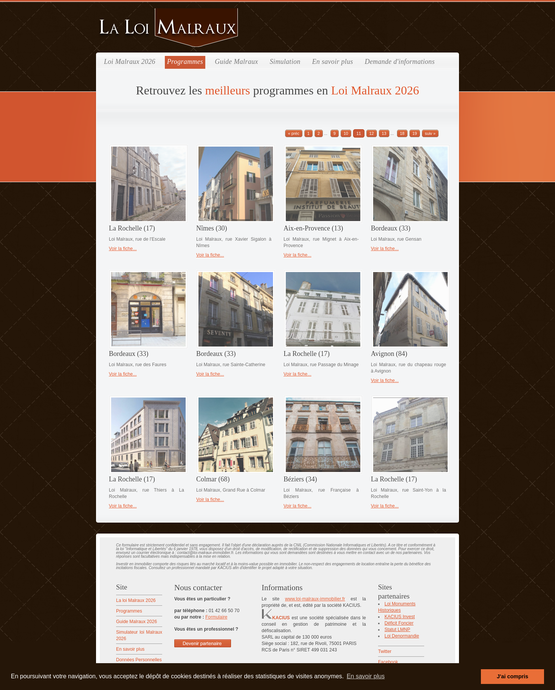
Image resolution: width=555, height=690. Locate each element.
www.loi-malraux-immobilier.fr (315, 599)
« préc (293, 133)
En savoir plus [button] (366, 676)
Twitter (384, 651)
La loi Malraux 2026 (136, 600)
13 (384, 133)
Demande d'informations (400, 61)
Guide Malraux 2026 (136, 621)
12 (371, 133)
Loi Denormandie (401, 636)
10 (346, 133)
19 (414, 133)
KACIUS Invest (399, 616)
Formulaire (216, 617)
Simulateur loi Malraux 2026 (139, 635)
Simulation (285, 61)
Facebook (388, 662)
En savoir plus (332, 61)
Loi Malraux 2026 (129, 61)
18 (402, 133)
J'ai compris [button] (512, 676)
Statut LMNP (397, 629)
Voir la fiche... (123, 248)
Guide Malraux (236, 61)
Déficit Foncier (399, 623)
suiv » (430, 133)
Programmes (185, 61)
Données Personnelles (139, 659)
